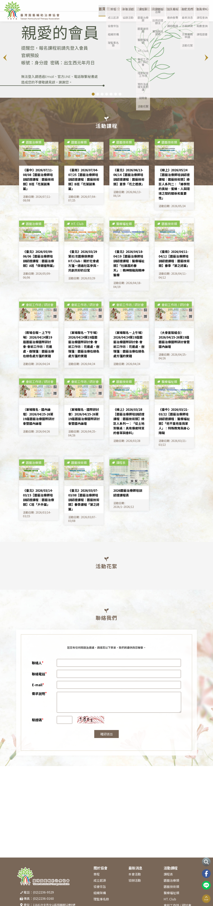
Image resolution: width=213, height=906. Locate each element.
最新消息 (119, 15)
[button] (207, 57)
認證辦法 (152, 15)
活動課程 (136, 15)
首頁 (90, 15)
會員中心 (201, 15)
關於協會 (103, 15)
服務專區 (168, 15)
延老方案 (185, 15)
